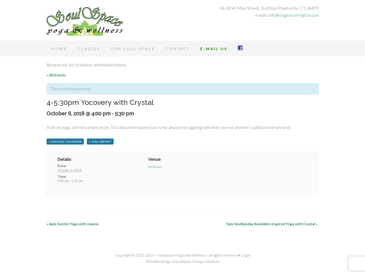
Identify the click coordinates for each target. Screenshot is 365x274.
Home (59, 48)
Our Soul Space (133, 48)
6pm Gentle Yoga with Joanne (73, 224)
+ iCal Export (100, 141)
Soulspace (155, 167)
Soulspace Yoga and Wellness (85, 21)
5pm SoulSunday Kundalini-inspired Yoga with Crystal (271, 224)
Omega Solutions (205, 261)
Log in (245, 255)
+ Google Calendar (65, 141)
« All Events (56, 75)
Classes (89, 48)
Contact (177, 48)
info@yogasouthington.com (293, 15)
